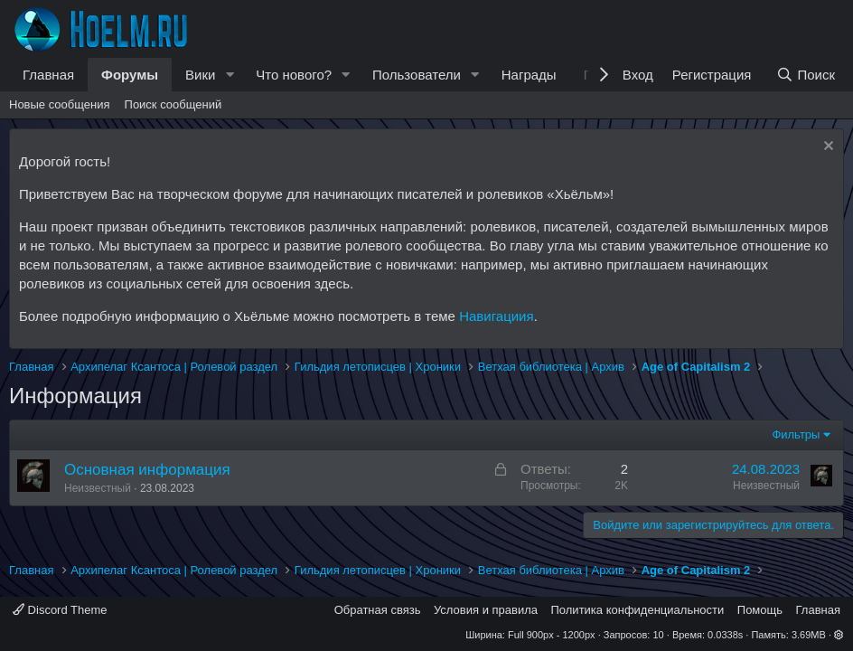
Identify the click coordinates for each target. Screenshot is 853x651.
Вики (200, 74)
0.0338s (725, 634)
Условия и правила (486, 610)
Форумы (129, 74)
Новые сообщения (59, 104)
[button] (229, 74)
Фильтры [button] (796, 434)
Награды (529, 74)
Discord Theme (60, 610)
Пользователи (416, 74)
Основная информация (147, 469)
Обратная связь (377, 610)
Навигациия (496, 316)
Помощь (760, 610)
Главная (48, 74)
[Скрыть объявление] (826, 147)
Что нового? (294, 74)
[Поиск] (805, 74)
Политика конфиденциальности (638, 610)
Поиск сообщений (173, 104)
